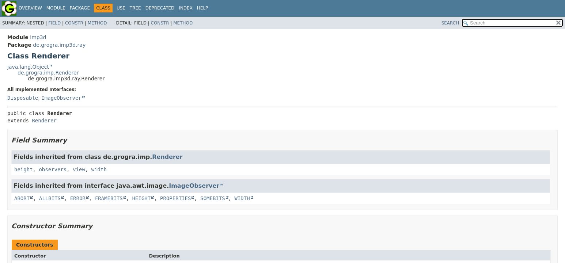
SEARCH (450, 23)
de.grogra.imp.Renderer (48, 73)
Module (55, 8)
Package (80, 8)
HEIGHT (141, 198)
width (99, 169)
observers (53, 169)
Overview (30, 8)
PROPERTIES (175, 198)
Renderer (44, 120)
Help (202, 8)
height (23, 169)
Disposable (22, 98)
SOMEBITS (212, 198)
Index (186, 8)
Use (121, 8)
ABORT (22, 198)
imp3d (38, 37)
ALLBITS (50, 198)
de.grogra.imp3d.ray (59, 45)
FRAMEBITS (109, 198)
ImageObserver (61, 98)
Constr (74, 23)
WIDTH (242, 198)
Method (97, 23)
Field (54, 23)
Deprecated (160, 8)
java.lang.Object (28, 67)
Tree (135, 8)
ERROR (78, 198)
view (79, 169)
